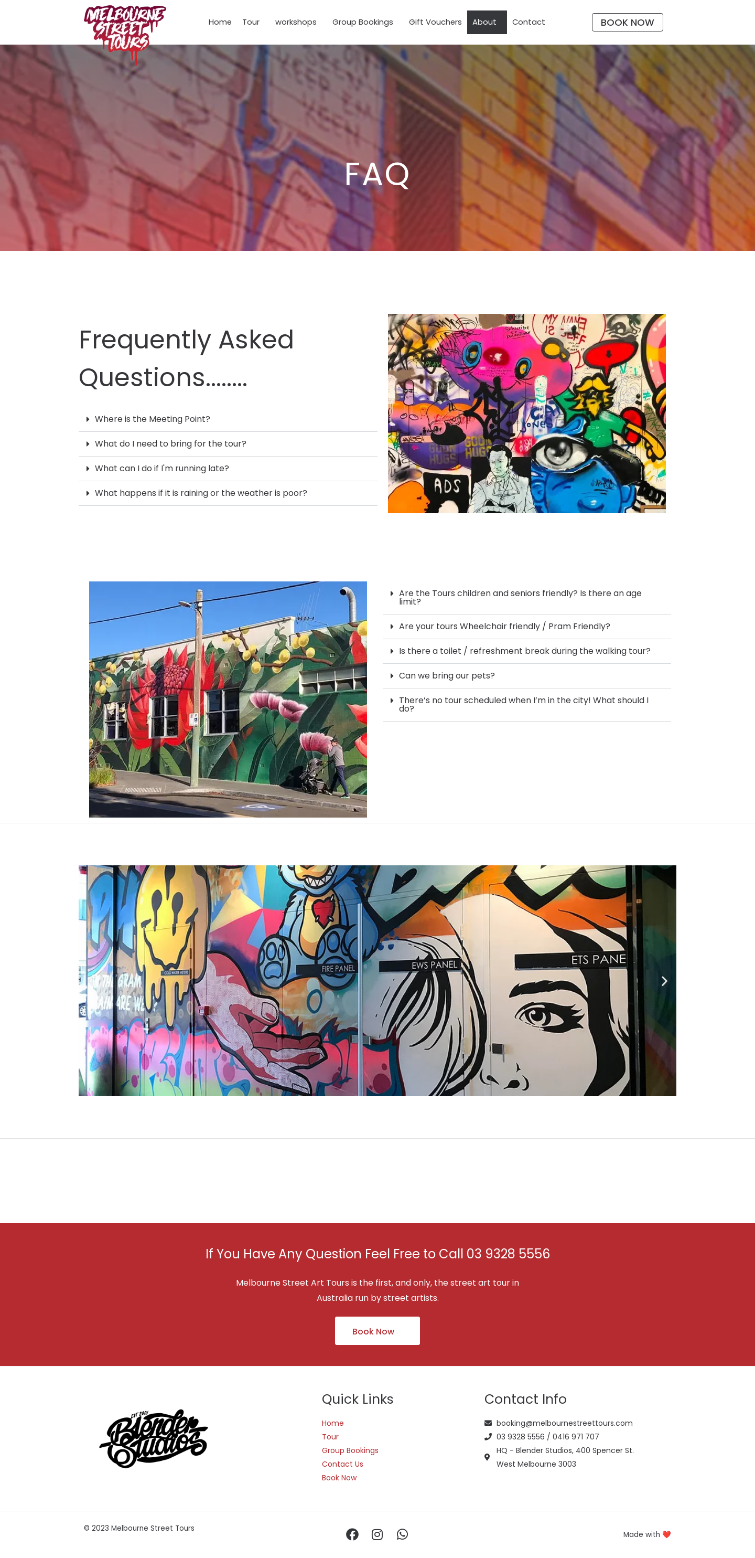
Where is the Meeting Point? (152, 419)
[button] (228, 419)
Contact (529, 22)
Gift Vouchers (435, 22)
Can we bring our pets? (447, 676)
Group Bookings (362, 22)
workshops (296, 22)
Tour (251, 22)
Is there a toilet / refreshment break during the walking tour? (525, 651)
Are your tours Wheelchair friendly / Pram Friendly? (504, 626)
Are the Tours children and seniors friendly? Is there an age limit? (520, 597)
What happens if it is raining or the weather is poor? (201, 493)
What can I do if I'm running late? (162, 468)
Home (220, 22)
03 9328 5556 (508, 1254)
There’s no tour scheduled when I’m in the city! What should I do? (524, 704)
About (485, 22)
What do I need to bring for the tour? (170, 444)
